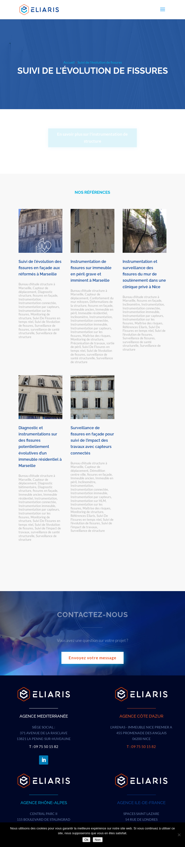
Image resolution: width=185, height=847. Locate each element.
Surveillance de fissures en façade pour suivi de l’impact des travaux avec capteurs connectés (92, 440)
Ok (86, 839)
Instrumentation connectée (37, 303)
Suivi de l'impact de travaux (91, 525)
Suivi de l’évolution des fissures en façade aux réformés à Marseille (40, 267)
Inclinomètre (79, 317)
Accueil (69, 62)
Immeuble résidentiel (92, 313)
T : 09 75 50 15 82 (43, 746)
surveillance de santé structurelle (89, 356)
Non (97, 839)
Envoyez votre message (92, 657)
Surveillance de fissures (139, 338)
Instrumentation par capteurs (39, 307)
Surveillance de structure (38, 335)
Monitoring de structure (87, 339)
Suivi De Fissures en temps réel (141, 329)
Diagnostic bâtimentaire (36, 485)
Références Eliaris (135, 327)
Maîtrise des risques (96, 336)
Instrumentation (30, 299)
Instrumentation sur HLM (88, 501)
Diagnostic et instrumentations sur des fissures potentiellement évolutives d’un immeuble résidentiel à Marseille (40, 447)
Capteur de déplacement (33, 290)
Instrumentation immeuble (89, 324)
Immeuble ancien (82, 309)
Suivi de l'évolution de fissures (144, 332)
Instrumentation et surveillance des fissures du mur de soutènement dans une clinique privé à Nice (144, 274)
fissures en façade (45, 295)
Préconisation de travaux (88, 343)
